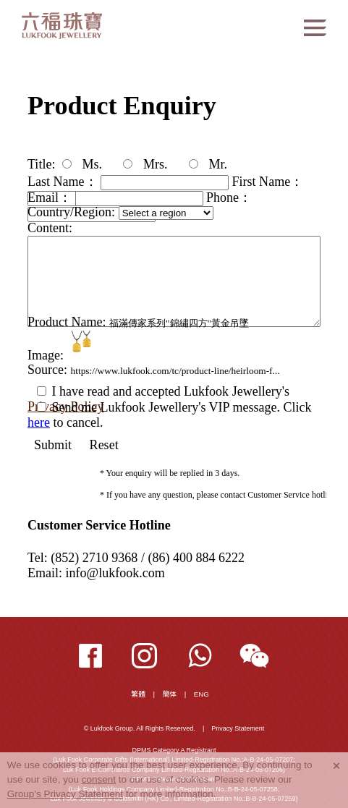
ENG (201, 694)
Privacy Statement (237, 728)
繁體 (139, 694)
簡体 (170, 694)
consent (99, 779)
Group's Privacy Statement (65, 793)
